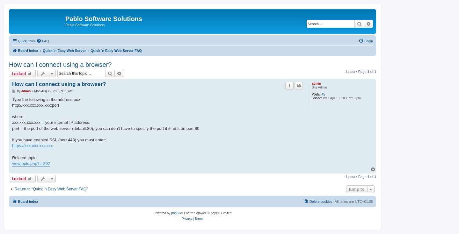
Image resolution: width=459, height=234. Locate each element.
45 (323, 94)
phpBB (176, 213)
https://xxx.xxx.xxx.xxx (32, 145)
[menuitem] (42, 41)
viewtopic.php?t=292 (31, 163)
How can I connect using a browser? (60, 64)
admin (316, 83)
